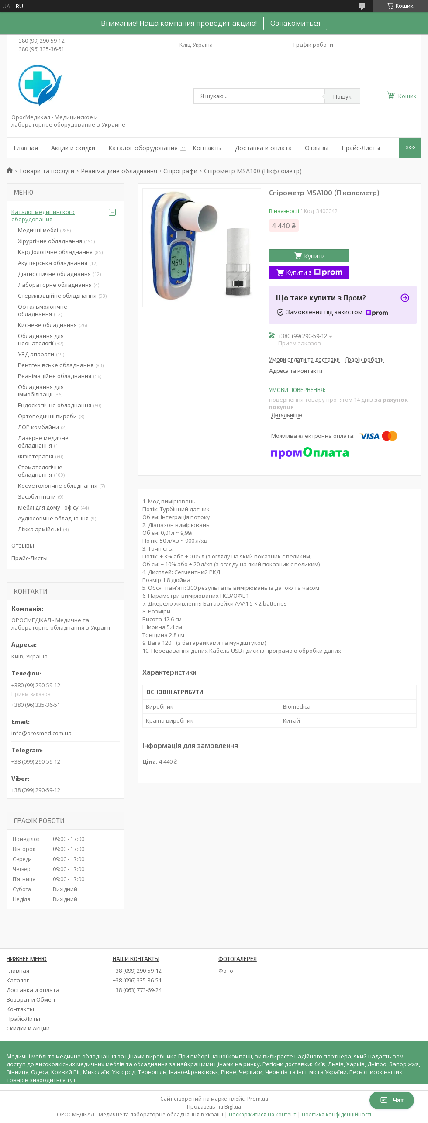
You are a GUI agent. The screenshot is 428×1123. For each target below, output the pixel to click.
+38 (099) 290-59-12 (137, 971)
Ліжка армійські (39, 529)
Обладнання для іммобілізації (41, 390)
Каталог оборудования (143, 148)
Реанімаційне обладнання (119, 171)
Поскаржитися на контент (262, 1114)
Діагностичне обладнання (54, 274)
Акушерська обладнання (52, 263)
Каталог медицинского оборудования (43, 215)
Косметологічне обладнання (57, 485)
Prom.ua (257, 1098)
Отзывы (316, 148)
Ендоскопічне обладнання (54, 405)
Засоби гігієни (37, 496)
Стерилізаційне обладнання (57, 296)
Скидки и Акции (28, 1028)
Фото (225, 971)
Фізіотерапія (35, 456)
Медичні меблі (38, 230)
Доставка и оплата (263, 148)
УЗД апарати (36, 354)
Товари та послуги (46, 171)
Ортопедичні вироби (47, 416)
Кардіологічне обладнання (55, 252)
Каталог (18, 980)
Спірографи (180, 171)
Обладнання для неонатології (41, 339)
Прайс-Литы (23, 1019)
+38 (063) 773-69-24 (137, 990)
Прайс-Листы (361, 148)
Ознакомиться (295, 23)
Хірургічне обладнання (50, 241)
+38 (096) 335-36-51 (137, 980)
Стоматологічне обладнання (40, 471)
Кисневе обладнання (47, 325)
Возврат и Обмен (31, 999)
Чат (392, 1100)
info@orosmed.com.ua (41, 733)
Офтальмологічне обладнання (42, 310)
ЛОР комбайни (38, 427)
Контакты (207, 148)
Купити (314, 256)
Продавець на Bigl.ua (214, 1106)
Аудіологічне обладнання (53, 518)
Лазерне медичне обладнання (43, 441)
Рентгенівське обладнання (55, 365)
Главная (26, 148)
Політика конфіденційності (336, 1114)
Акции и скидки (73, 148)
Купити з (314, 272)
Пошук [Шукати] (342, 96)
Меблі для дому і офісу (48, 507)
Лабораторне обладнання (55, 285)
